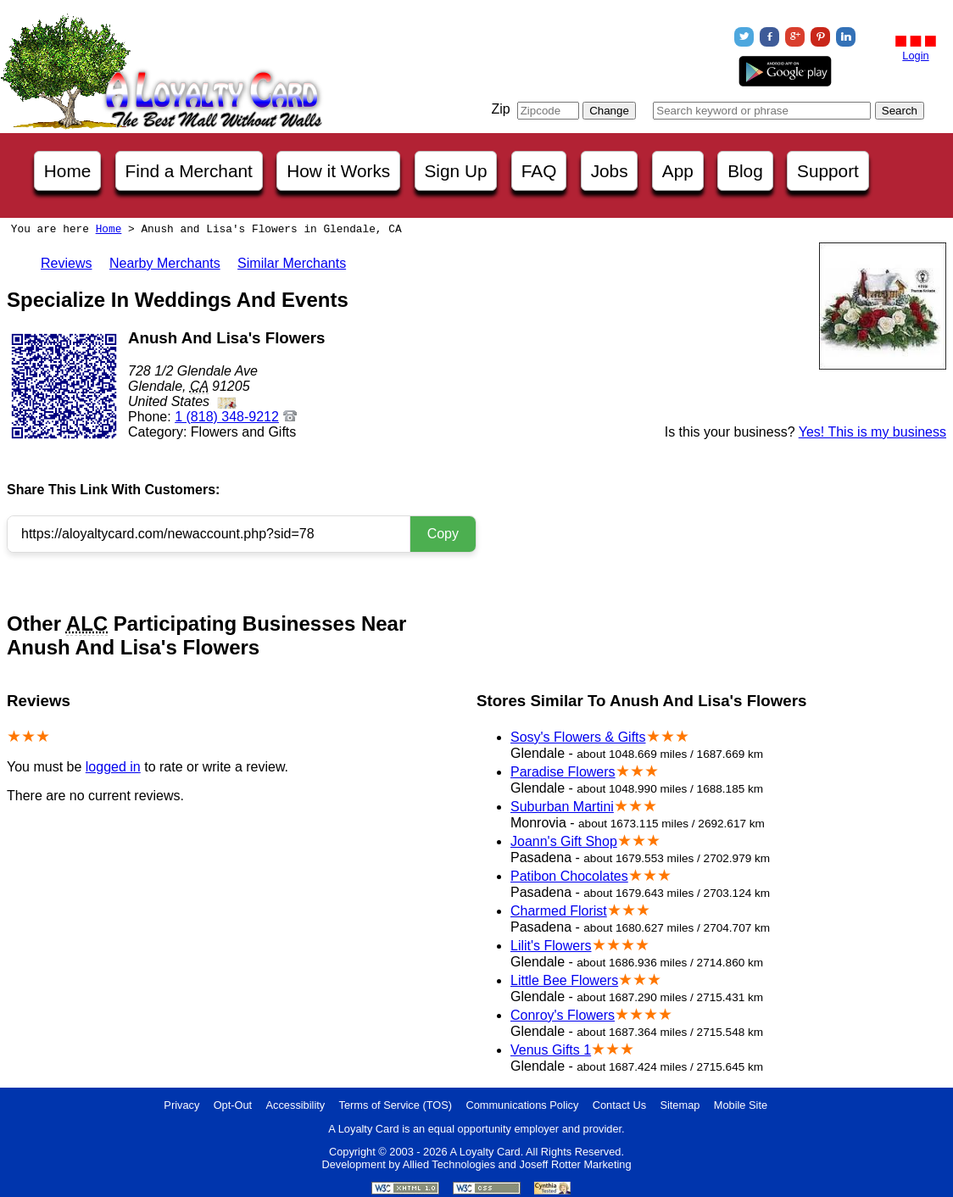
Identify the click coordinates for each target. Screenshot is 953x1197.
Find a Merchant (189, 171)
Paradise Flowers (563, 772)
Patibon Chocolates (569, 876)
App (678, 171)
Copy (443, 533)
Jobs (609, 171)
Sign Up (456, 171)
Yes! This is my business (872, 432)
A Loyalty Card (484, 1151)
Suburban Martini (562, 806)
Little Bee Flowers (564, 980)
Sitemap (679, 1105)
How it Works (338, 171)
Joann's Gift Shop (563, 841)
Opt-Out (233, 1105)
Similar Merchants (291, 263)
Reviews (66, 263)
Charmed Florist (558, 911)
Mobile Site (740, 1105)
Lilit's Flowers (551, 945)
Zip (500, 109)
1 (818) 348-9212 (227, 416)
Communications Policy (521, 1105)
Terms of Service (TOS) (395, 1105)
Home (67, 171)
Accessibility (296, 1105)
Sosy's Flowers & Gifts (578, 737)
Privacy (181, 1105)
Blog (745, 171)
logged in (113, 767)
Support (828, 171)
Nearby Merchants (164, 263)
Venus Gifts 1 (550, 1050)
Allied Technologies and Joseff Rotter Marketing (517, 1164)
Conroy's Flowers (562, 1015)
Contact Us (619, 1105)
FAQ (539, 171)
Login (915, 55)
